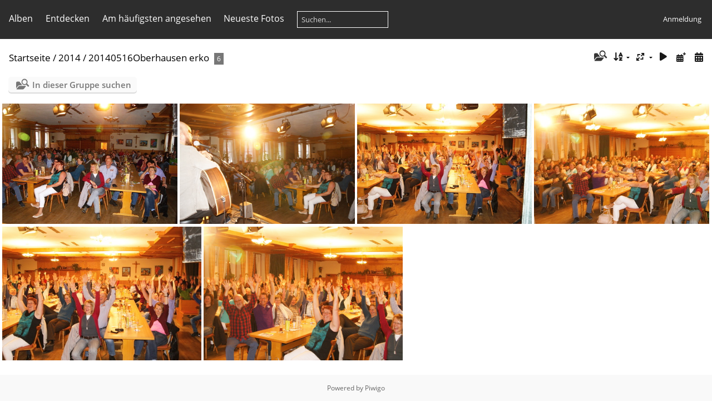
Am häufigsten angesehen (156, 18)
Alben (21, 18)
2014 (69, 57)
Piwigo (375, 388)
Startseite (30, 57)
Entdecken (68, 18)
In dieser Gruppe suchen (81, 84)
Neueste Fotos (254, 18)
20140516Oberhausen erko (148, 57)
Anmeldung (682, 19)
